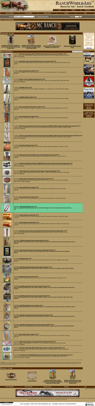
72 (17, 363)
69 (14, 363)
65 (9, 363)
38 (52, 362)
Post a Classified (28, 13)
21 (29, 362)
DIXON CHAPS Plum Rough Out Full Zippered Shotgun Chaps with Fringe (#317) (10, 47)
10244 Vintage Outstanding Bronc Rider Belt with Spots (34, 178)
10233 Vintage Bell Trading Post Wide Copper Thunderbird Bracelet (37, 171)
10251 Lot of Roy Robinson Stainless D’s (30, 79)
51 (70, 362)
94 (48, 363)
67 (12, 363)
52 (72, 362)
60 (2, 363)
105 (66, 363)
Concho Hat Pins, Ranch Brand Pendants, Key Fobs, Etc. (52, 46)
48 (66, 362)
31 (43, 362)
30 (41, 362)
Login (85, 13)
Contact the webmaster (90, 388)
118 (11, 364)
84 (34, 363)
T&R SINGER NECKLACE (26, 206)
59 (0, 363)
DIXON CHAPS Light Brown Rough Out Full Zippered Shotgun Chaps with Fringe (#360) (31, 47)
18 (25, 362)
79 (27, 363)
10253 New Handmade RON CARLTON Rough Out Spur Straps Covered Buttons (41, 54)
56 (77, 362)
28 (38, 362)
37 (51, 362)
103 (62, 363)
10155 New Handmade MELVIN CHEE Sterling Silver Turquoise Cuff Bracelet (40, 347)
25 (34, 362)
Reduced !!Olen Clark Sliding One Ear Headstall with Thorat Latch (37, 154)
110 (76, 363)
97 (52, 363)
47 (65, 362)
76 (23, 363)
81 (30, 363)
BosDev (3, 404)
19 (26, 362)
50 (69, 362)
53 (73, 362)
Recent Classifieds (10, 13)
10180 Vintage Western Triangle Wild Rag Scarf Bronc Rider (35, 341)
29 (40, 362)
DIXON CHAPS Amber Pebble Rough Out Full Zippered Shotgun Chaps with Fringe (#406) (52, 382)
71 (16, 363)
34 (47, 362)
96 (51, 363)
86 (37, 363)
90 (42, 363)
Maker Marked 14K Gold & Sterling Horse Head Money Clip (35, 250)
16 (22, 362)
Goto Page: (2, 362)
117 (9, 364)
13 (18, 362)
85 (35, 363)
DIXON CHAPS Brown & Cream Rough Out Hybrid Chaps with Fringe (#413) (72, 382)
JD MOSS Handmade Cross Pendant (29, 305)
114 (3, 364)
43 (59, 362)
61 (3, 363)
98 (53, 363)
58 (80, 362)
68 (13, 363)
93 (46, 363)
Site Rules (66, 13)
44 (61, 362)
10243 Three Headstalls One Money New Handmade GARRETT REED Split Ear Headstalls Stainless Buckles (49, 135)
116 (7, 364)
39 (54, 362)
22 (30, 362)
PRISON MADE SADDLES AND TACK (72, 47)
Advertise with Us (47, 13)
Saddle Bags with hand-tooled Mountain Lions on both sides (36, 61)
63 (6, 363)
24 (33, 362)
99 (55, 363)
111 (78, 363)
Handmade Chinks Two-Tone (27, 276)
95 (49, 363)
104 (64, 363)
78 (25, 363)
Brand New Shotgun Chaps (26, 145)
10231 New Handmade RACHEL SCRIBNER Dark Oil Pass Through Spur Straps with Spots (44, 163)
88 (39, 363)
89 (41, 363)
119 (13, 364)
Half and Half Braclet (11, 379)
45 (62, 362)
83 (33, 363)
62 (5, 363)
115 (5, 364)
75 (21, 363)
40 (55, 362)
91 (44, 363)
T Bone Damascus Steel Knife (27, 222)
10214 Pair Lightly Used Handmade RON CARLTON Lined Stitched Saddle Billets (41, 230)
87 (38, 363)
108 (72, 363)
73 (19, 363)
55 (76, 362)
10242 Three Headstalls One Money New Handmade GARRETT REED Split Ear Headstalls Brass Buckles (48, 126)
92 (45, 363)
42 (58, 362)
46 (63, 362)
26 (36, 362)
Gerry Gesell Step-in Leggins (27, 70)
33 (45, 362)
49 (68, 362)
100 (57, 363)
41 (57, 362)
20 (27, 362)
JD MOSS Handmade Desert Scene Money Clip (32, 240)
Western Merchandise (9, 19)
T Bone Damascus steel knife (27, 215)
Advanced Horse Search (43, 16)
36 (50, 362)
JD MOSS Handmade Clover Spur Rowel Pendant (33, 286)
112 (80, 363)
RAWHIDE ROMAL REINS (26, 97)
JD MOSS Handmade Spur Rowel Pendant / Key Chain (34, 315)
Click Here (89, 48)
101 (59, 363)
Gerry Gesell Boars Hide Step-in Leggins (30, 106)
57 (79, 362)
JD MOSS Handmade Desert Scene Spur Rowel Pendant (34, 324)
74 (20, 363)
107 (70, 363)
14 (19, 362)
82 (31, 363)
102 (60, 363)
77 (24, 363)
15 (20, 362)
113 (1, 364)
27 (37, 362)
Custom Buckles (32, 381)
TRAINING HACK (24, 87)
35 (48, 362)
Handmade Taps (23, 258)
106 (68, 363)
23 (32, 362)
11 (15, 362)
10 (13, 362)
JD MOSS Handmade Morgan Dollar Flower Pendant (33, 267)
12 (16, 362)
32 (44, 362)
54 (75, 362)
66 (10, 363)
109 (74, 363)
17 (23, 362)
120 (14, 364)
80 (28, 363)
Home (1, 19)
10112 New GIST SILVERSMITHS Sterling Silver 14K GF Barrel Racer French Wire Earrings (44, 355)
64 (7, 363)
